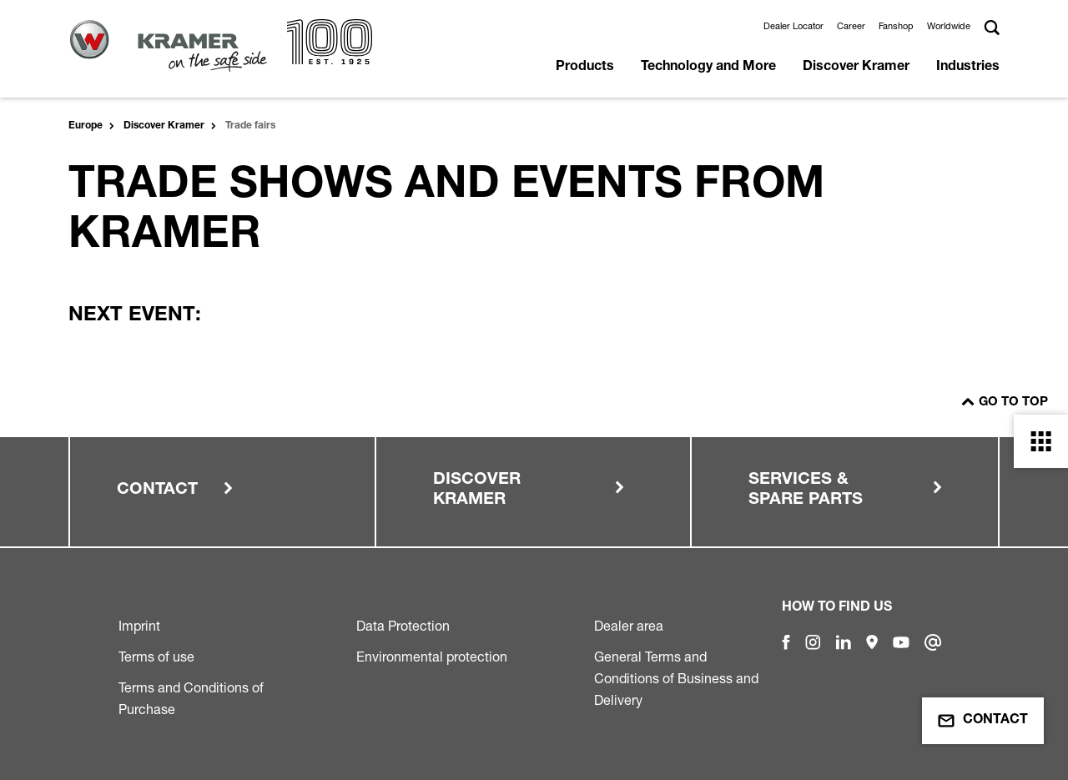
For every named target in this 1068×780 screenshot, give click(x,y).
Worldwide (948, 26)
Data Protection (403, 625)
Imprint (139, 625)
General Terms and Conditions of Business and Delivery (676, 678)
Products (585, 67)
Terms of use (156, 656)
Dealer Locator (793, 26)
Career (851, 26)
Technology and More (708, 67)
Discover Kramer (856, 67)
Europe (85, 126)
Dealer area (628, 625)
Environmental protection (431, 656)
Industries (968, 67)
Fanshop (896, 26)
